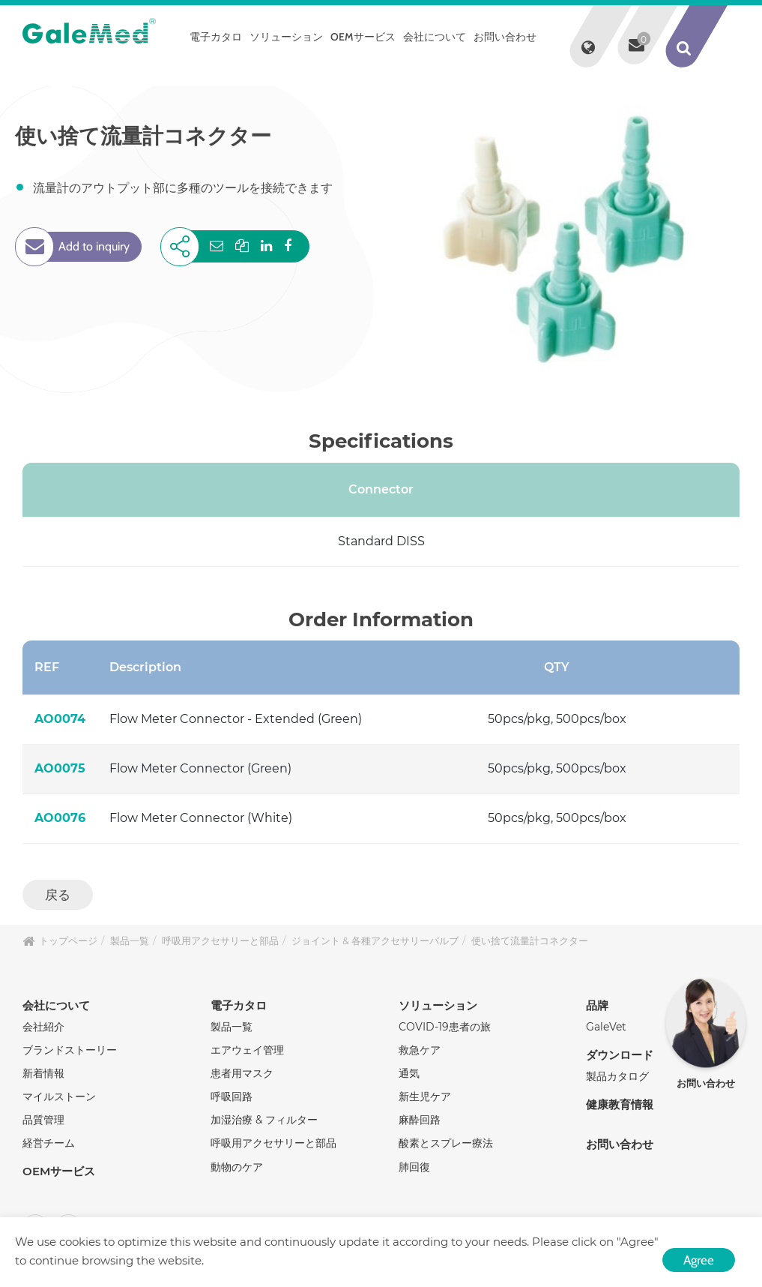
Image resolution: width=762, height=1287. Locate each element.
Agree (698, 1260)
